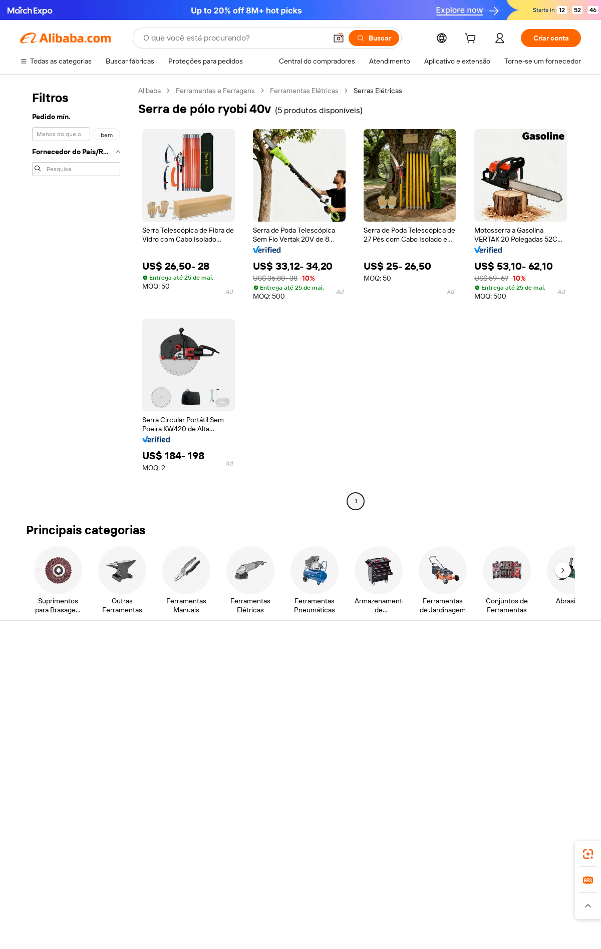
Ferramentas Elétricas (304, 91)
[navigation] (76, 297)
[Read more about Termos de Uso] (461, 906)
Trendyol (420, 886)
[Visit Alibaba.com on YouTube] (545, 763)
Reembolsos (39, 723)
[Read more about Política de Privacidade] (395, 906)
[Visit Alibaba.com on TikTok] (560, 763)
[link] (588, 854)
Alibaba (149, 91)
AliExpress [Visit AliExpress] (144, 886)
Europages (459, 886)
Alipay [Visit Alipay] (285, 886)
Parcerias (380, 723)
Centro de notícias (509, 704)
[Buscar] (374, 38)
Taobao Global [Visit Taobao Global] (355, 886)
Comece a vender (393, 666)
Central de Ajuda (46, 666)
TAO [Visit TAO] (392, 886)
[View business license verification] (387, 930)
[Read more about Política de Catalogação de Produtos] (175, 906)
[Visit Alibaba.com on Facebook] (485, 763)
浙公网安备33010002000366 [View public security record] (443, 929)
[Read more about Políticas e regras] (43, 906)
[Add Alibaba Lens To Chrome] (175, 842)
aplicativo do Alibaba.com (390, 842)
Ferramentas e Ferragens (215, 91)
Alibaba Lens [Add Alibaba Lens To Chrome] (75, 842)
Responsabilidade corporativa (527, 685)
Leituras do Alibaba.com (287, 723)
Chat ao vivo (39, 685)
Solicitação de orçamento (290, 666)
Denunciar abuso (46, 742)
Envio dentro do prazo (169, 704)
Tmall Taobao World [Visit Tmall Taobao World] (238, 886)
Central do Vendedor (398, 685)
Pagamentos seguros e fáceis (181, 666)
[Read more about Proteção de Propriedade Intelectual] (296, 906)
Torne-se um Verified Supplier (412, 704)
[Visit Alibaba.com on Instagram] (530, 763)
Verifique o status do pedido (63, 704)
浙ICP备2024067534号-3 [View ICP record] (542, 929)
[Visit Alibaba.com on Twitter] (515, 763)
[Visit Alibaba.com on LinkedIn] (500, 763)
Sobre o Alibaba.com (512, 666)
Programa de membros (286, 685)
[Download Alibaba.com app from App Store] (473, 842)
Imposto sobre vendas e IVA (294, 704)
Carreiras (495, 723)
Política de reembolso (168, 685)
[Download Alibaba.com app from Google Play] (547, 842)
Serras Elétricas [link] (378, 91)
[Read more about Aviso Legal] (94, 906)
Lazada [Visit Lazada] (314, 886)
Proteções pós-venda (169, 723)
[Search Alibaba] (234, 38)
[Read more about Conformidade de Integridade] (538, 906)
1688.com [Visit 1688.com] (184, 886)
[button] (339, 38)
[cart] (472, 40)
